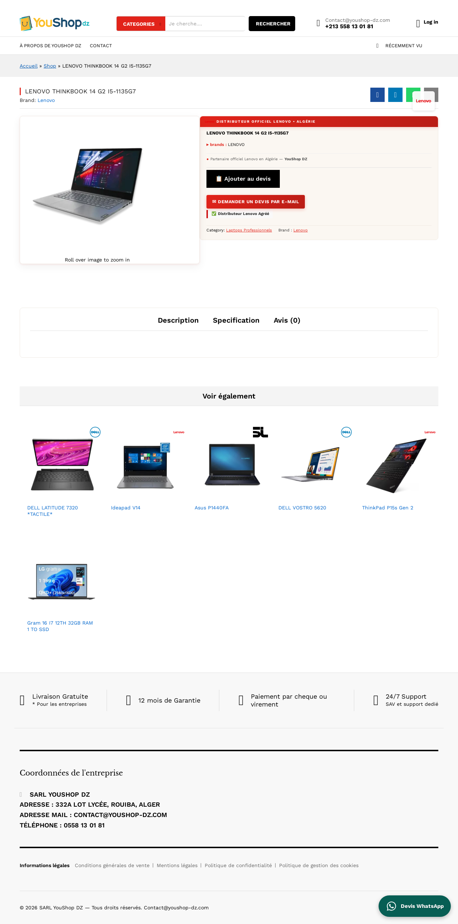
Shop (50, 66)
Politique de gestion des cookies (319, 865)
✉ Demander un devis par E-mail (252, 200)
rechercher (265, 23)
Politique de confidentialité (238, 865)
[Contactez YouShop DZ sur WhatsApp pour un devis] (415, 906)
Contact (101, 45)
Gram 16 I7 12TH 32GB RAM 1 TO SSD (60, 626)
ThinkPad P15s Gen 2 (387, 507)
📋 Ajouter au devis (243, 178)
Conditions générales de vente (112, 865)
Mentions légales (177, 865)
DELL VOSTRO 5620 (302, 507)
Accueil (29, 66)
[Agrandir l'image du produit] (88, 187)
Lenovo (46, 100)
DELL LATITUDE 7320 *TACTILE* (52, 511)
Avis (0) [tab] (287, 320)
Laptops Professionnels (249, 228)
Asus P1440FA (212, 507)
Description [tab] (178, 320)
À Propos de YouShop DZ (50, 45)
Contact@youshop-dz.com (350, 20)
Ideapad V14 (126, 507)
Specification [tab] (236, 320)
